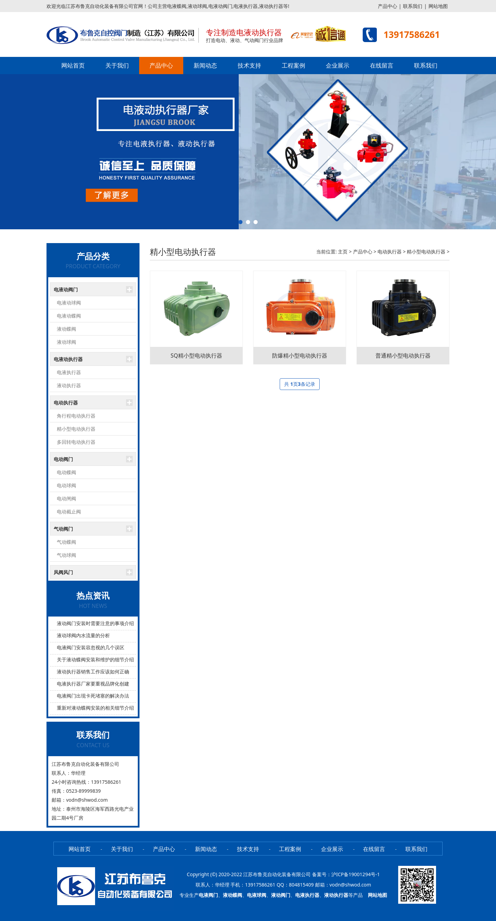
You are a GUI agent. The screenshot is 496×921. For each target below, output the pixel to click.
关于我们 (117, 65)
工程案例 (293, 65)
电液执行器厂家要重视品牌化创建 (93, 683)
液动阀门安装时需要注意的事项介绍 (95, 623)
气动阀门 (63, 528)
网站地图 (438, 6)
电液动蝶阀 (69, 315)
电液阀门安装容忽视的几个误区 (90, 647)
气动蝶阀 (66, 542)
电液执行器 (69, 372)
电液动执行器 (68, 359)
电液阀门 (208, 895)
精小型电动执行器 (76, 429)
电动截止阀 (69, 511)
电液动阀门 (66, 289)
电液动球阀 (69, 302)
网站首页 (73, 65)
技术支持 (249, 65)
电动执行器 (66, 402)
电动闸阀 (66, 498)
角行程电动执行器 (76, 415)
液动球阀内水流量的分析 (83, 635)
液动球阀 (66, 342)
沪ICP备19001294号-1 (355, 874)
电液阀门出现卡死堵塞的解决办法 (93, 695)
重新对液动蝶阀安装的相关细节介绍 (95, 707)
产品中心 (387, 6)
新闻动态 (205, 65)
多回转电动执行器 (76, 442)
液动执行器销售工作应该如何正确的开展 (100, 671)
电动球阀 (66, 485)
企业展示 (337, 65)
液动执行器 (69, 385)
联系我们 (412, 6)
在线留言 (381, 65)
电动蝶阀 (66, 472)
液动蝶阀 (66, 329)
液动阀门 (280, 895)
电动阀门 (63, 459)
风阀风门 (63, 572)
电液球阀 (256, 895)
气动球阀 (66, 555)
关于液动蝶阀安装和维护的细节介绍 (95, 659)
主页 (343, 251)
